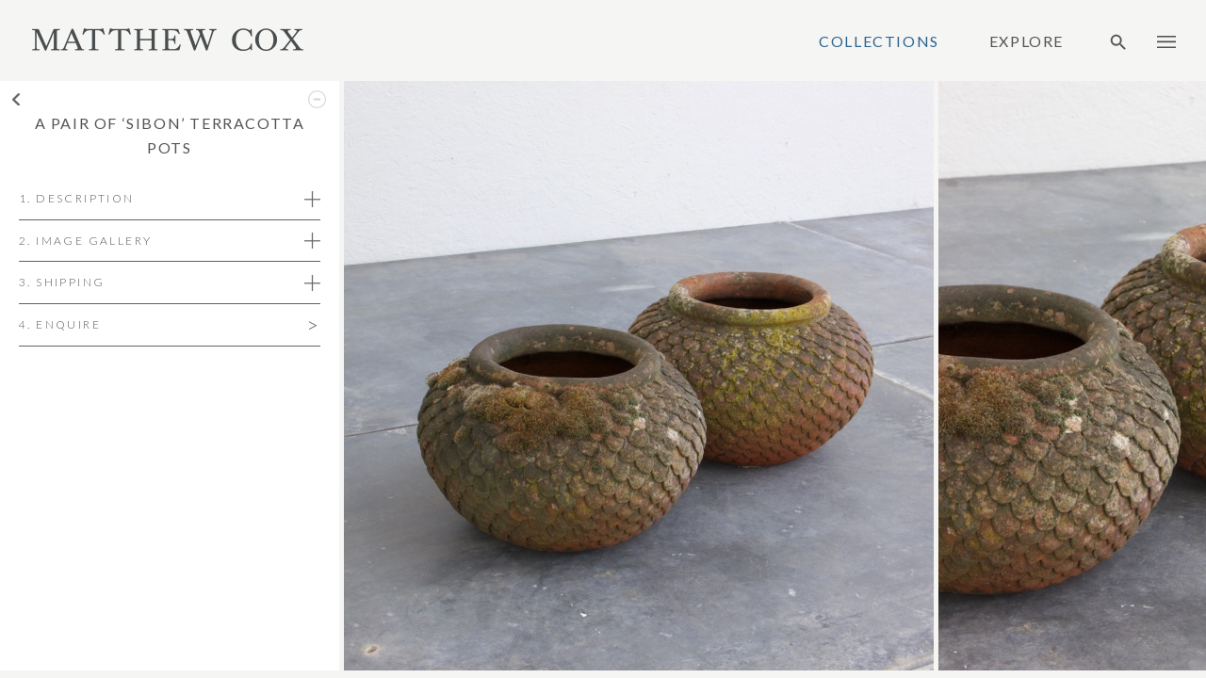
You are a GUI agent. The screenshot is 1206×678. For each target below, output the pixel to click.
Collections (879, 41)
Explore (1026, 41)
